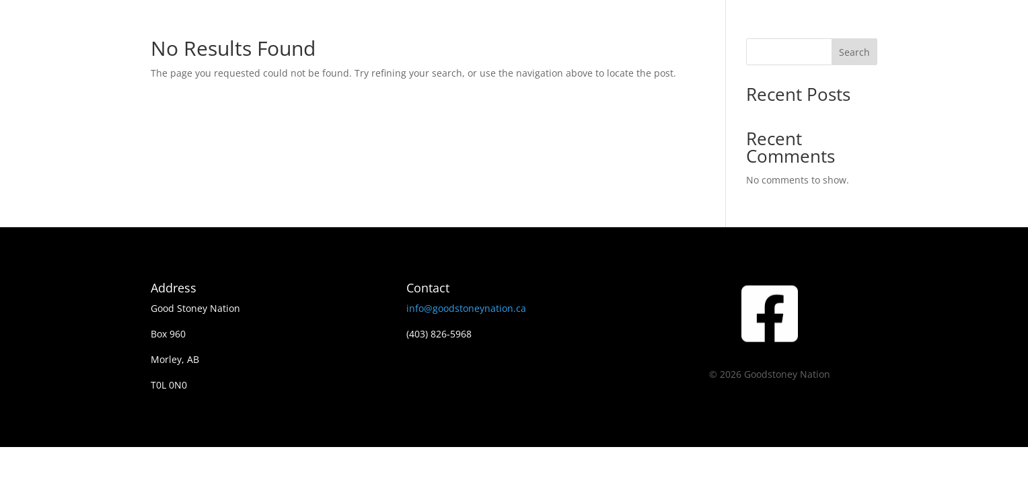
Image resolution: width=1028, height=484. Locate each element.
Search (854, 52)
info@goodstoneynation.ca (466, 308)
